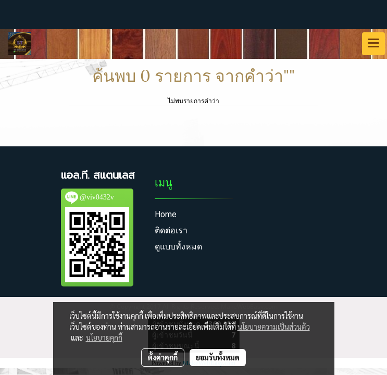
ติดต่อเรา (171, 230)
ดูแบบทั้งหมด (178, 247)
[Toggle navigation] (373, 43)
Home (166, 214)
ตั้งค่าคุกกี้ (163, 357)
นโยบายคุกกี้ (104, 337)
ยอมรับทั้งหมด (218, 357)
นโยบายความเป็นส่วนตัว (274, 326)
